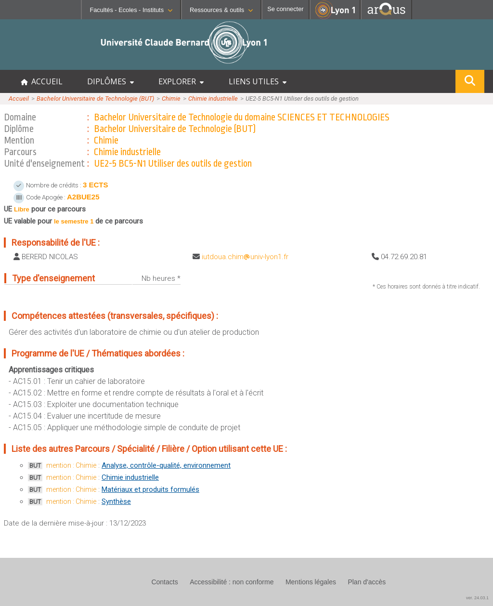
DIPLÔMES (110, 81)
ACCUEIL (42, 81)
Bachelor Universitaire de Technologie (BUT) (95, 98)
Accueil (19, 98)
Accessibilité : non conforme (231, 582)
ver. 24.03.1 (477, 597)
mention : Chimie (71, 465)
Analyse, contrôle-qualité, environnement (166, 465)
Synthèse (116, 501)
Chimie (171, 98)
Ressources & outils (221, 9)
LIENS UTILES (257, 81)
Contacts (164, 582)
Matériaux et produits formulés (150, 489)
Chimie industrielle (213, 98)
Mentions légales (310, 582)
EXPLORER (181, 81)
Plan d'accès (367, 582)
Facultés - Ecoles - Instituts (131, 9)
